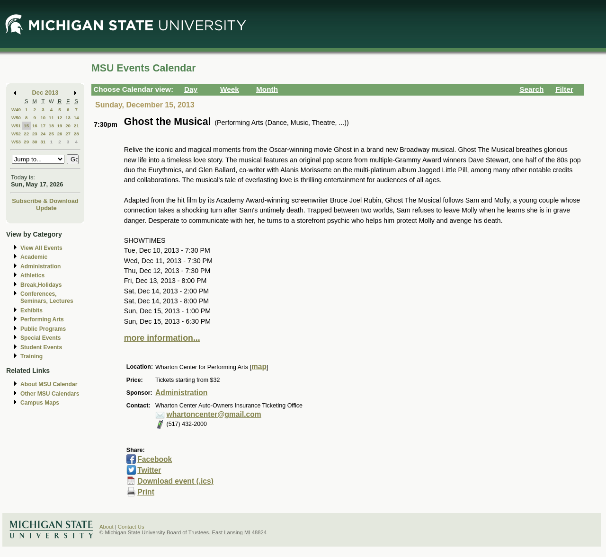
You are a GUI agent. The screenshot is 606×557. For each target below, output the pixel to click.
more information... (162, 338)
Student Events (41, 347)
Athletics (32, 275)
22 (26, 133)
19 (59, 125)
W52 (16, 133)
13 (68, 117)
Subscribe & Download (45, 200)
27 (68, 133)
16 (34, 125)
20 (68, 125)
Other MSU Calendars (50, 393)
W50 (16, 117)
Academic (33, 257)
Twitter (149, 470)
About (106, 527)
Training (31, 356)
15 (26, 125)
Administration (40, 266)
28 (76, 133)
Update (46, 208)
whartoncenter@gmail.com (214, 414)
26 (59, 133)
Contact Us (131, 527)
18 (51, 125)
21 (76, 125)
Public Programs (43, 329)
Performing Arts (42, 319)
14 (76, 117)
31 (42, 141)
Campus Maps (39, 402)
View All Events (41, 248)
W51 (16, 125)
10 (42, 117)
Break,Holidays (41, 285)
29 (26, 141)
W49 (16, 109)
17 (42, 125)
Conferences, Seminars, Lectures (46, 297)
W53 (16, 141)
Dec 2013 (45, 92)
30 (34, 141)
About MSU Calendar (48, 384)
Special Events (40, 338)
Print (145, 492)
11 (51, 117)
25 (51, 133)
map (259, 366)
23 (34, 133)
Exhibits (31, 310)
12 (59, 117)
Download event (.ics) (175, 481)
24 (42, 133)
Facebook (154, 459)
